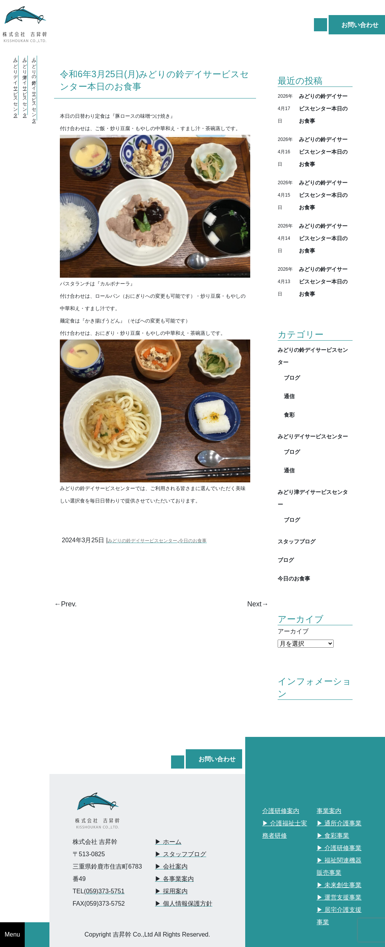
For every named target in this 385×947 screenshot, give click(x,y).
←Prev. (65, 604)
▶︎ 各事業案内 (174, 879)
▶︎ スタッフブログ (180, 854)
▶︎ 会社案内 (171, 866)
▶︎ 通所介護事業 (339, 823)
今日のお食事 (193, 540)
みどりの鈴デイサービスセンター (142, 540)
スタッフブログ (296, 541)
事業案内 (329, 811)
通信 (289, 396)
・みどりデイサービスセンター (15, 85)
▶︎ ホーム (168, 841)
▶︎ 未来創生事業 (339, 885)
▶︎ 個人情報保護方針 (183, 903)
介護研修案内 (280, 811)
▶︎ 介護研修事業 (339, 848)
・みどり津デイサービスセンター (24, 85)
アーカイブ (293, 631)
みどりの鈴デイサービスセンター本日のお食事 (323, 108)
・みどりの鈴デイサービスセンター (34, 88)
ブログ (292, 377)
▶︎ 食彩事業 (333, 835)
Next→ (257, 604)
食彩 (289, 414)
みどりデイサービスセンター (313, 436)
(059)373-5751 (104, 891)
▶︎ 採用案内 (171, 891)
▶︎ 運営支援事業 (339, 897)
